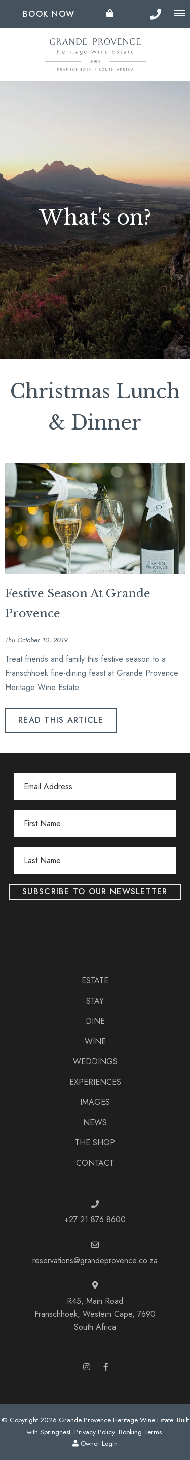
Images (95, 1102)
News (95, 1122)
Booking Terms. (141, 1432)
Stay (95, 1001)
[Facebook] (106, 1366)
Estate (95, 980)
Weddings (95, 1061)
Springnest (55, 1432)
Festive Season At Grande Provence (77, 603)
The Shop (95, 1142)
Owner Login (95, 1443)
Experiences (95, 1082)
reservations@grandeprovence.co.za (95, 1260)
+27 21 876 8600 (95, 1219)
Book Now (48, 14)
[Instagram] (87, 1366)
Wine (95, 1041)
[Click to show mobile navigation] (179, 13)
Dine (95, 1021)
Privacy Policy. (95, 1432)
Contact (95, 1163)
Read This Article (61, 720)
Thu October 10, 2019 (36, 640)
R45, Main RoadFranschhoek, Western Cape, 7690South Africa (95, 1314)
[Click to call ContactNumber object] (155, 14)
